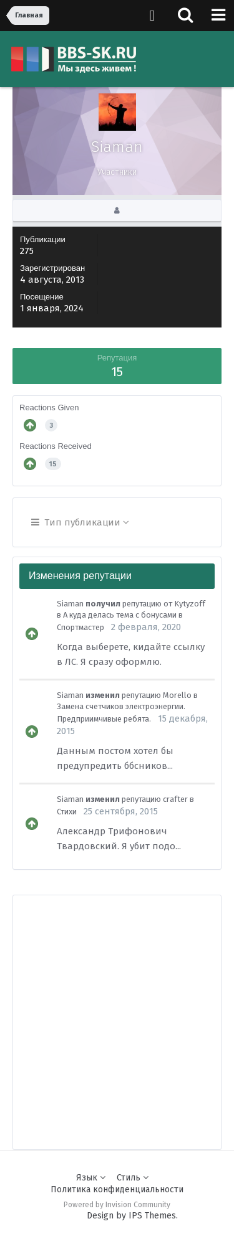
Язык (90, 1177)
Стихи (67, 811)
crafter (175, 799)
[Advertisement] (117, 1012)
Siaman (70, 603)
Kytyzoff (189, 603)
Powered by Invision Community (117, 1204)
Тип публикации (80, 522)
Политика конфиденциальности (117, 1189)
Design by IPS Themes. (132, 1215)
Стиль (133, 1177)
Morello (177, 695)
